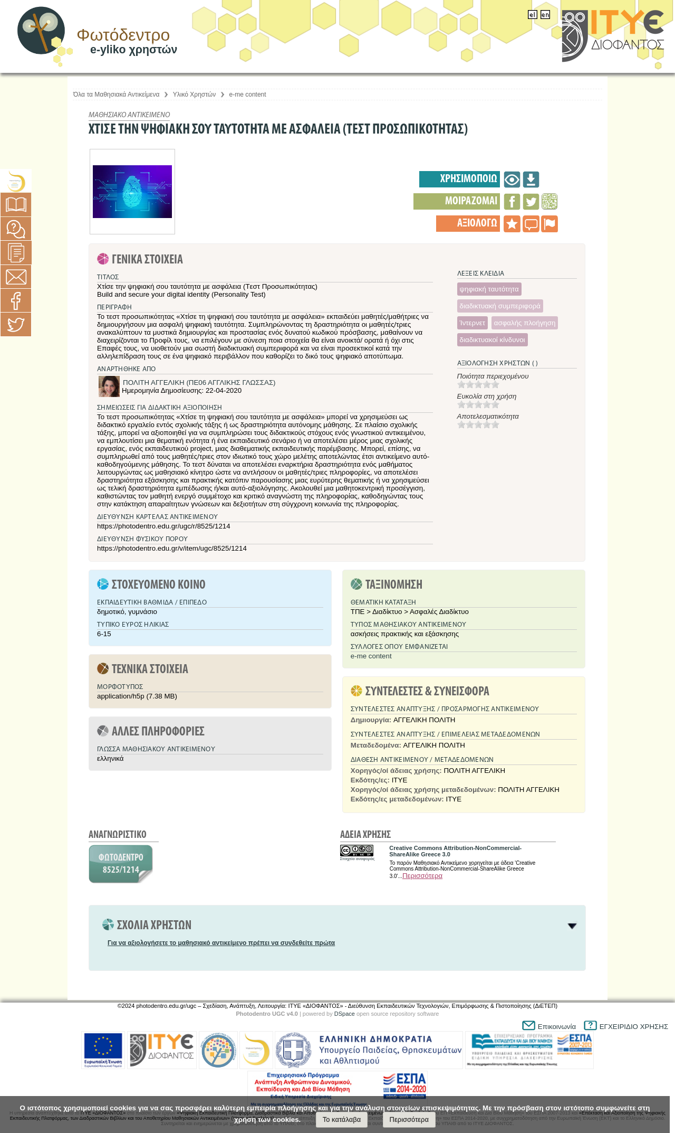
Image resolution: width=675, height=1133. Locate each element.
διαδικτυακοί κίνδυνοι (492, 340)
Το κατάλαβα (342, 1119)
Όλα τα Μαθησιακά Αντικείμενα (116, 94)
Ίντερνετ (472, 323)
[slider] (478, 384)
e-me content (247, 94)
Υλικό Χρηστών (194, 94)
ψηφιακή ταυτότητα (489, 289)
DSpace (344, 1014)
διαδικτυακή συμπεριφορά (500, 306)
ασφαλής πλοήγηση (525, 323)
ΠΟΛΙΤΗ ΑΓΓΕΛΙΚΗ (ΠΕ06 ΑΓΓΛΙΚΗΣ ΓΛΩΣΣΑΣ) (199, 382)
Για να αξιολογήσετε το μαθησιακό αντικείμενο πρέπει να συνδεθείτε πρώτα (221, 943)
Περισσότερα (422, 876)
